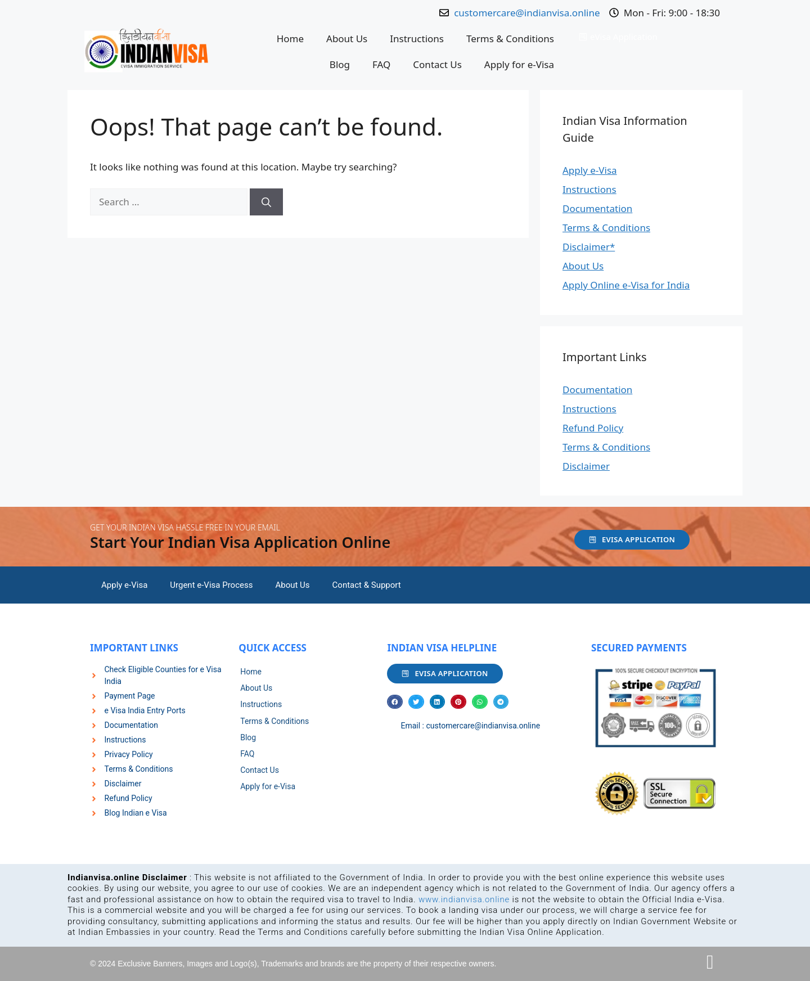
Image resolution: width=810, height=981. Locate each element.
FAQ (381, 64)
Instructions (417, 38)
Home (290, 38)
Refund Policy (592, 427)
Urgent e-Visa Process (211, 585)
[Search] (266, 201)
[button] (395, 702)
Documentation (597, 208)
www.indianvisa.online (464, 899)
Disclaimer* (588, 246)
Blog (340, 64)
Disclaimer (586, 466)
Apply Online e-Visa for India (626, 284)
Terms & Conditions (510, 38)
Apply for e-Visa (519, 64)
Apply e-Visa (589, 170)
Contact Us (437, 64)
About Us (346, 38)
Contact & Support (366, 585)
